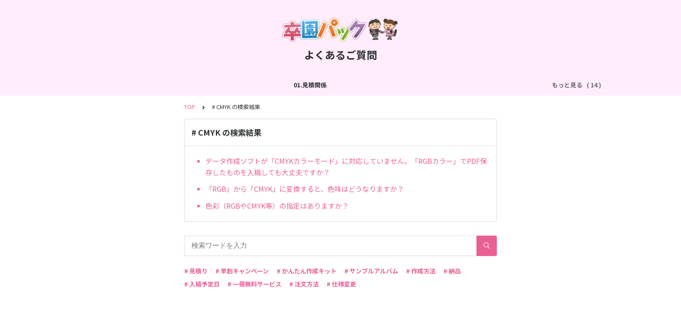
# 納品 (452, 270)
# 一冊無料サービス (254, 284)
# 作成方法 (421, 270)
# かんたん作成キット (307, 270)
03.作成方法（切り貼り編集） (244, 84)
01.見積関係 (105, 84)
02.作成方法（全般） (162, 84)
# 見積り (196, 270)
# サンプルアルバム (371, 270)
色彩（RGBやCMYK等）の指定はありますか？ (277, 205)
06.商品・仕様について (503, 84)
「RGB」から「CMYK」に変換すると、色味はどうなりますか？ (304, 188)
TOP (189, 107)
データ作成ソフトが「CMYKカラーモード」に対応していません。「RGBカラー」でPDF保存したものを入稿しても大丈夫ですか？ (346, 166)
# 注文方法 (304, 284)
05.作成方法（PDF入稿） (425, 84)
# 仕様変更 (341, 284)
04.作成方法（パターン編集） (337, 84)
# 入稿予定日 (202, 284)
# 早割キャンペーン (242, 270)
